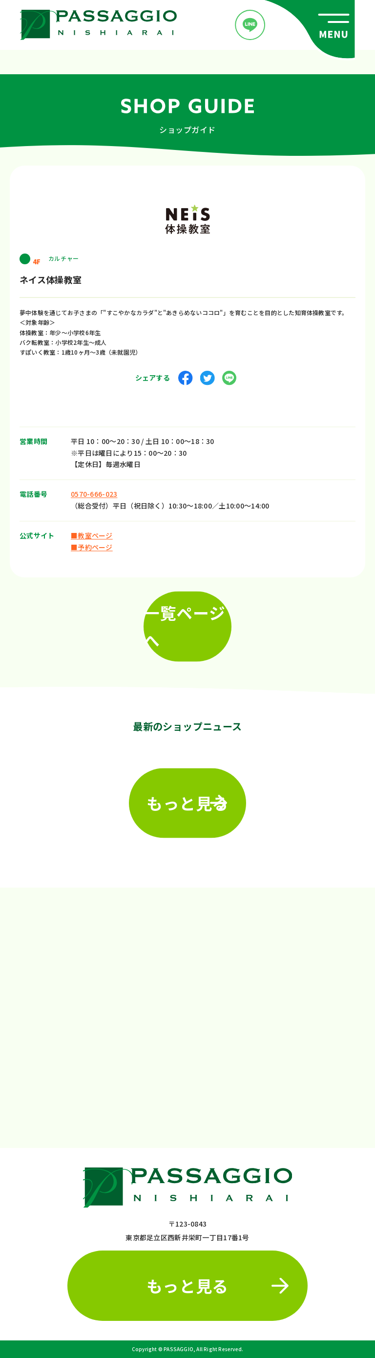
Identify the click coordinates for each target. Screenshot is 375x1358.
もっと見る (187, 799)
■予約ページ (92, 544)
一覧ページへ (184, 623)
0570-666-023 (94, 490)
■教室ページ (92, 532)
